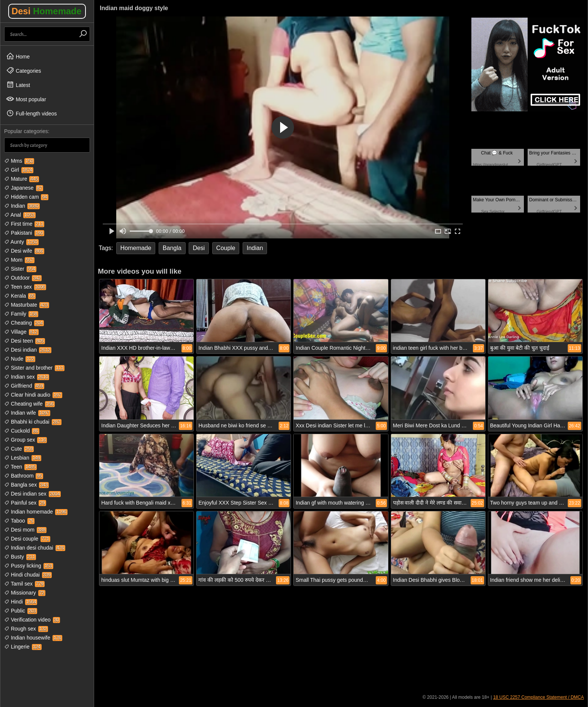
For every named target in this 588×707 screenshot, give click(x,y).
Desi (47, 11)
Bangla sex (26, 485)
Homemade (136, 248)
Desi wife (24, 251)
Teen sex (25, 287)
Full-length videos (31, 113)
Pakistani (24, 233)
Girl (18, 170)
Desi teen (24, 341)
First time (24, 224)
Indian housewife (33, 638)
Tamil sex (24, 584)
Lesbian (22, 458)
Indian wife (27, 413)
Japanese (23, 188)
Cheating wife (29, 404)
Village (21, 332)
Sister (20, 269)
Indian (22, 206)
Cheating (24, 323)
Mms (19, 161)
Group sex (25, 440)
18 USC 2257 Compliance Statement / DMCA (538, 697)
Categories (23, 70)
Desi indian (27, 350)
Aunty (21, 242)
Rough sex (26, 629)
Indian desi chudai (34, 548)
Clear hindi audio (33, 395)
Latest (18, 85)
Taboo (19, 521)
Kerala (20, 296)
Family (21, 314)
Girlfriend (24, 386)
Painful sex (25, 503)
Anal (20, 215)
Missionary (24, 593)
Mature (21, 179)
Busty (20, 557)
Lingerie (23, 647)
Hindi (20, 602)
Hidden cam (26, 197)
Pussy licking (28, 566)
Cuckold (21, 431)
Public (20, 611)
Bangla (172, 248)
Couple (226, 248)
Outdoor (23, 278)
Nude (19, 359)
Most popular (26, 99)
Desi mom (25, 530)
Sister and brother (34, 368)
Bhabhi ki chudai (33, 422)
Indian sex (26, 377)
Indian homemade (36, 512)
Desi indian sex (32, 494)
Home (18, 56)
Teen (20, 467)
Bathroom (23, 476)
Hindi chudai (28, 575)
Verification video (32, 620)
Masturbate (26, 305)
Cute (19, 449)
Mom (19, 260)
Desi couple (27, 539)
